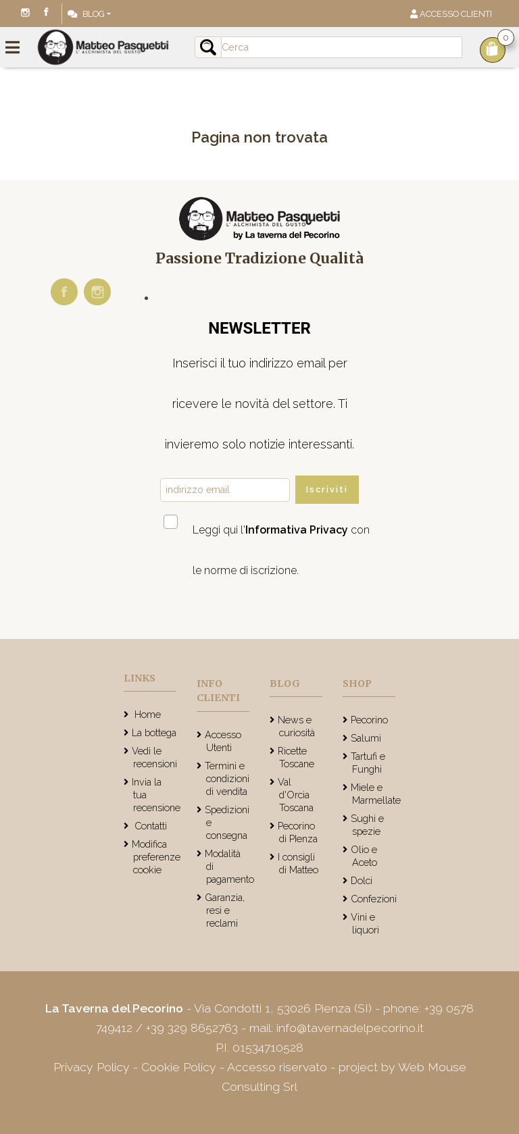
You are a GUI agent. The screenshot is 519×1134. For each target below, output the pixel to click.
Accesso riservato (277, 1067)
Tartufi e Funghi (368, 762)
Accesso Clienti (451, 14)
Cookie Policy (178, 1067)
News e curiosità (296, 726)
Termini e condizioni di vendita (227, 778)
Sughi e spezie (367, 825)
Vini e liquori (365, 923)
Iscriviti (327, 489)
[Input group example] (341, 47)
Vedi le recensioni (154, 757)
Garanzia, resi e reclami (225, 910)
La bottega (154, 732)
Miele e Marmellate (376, 793)
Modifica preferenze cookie (156, 856)
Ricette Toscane (296, 757)
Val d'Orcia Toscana (296, 794)
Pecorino (369, 719)
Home (146, 714)
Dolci (361, 880)
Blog (86, 14)
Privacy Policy (93, 1067)
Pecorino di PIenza (298, 832)
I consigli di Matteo (298, 863)
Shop (357, 683)
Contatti (149, 825)
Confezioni (374, 898)
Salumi (366, 738)
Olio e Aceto (364, 856)
